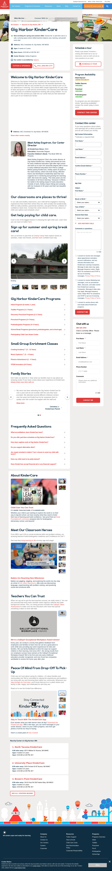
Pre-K (94, 848)
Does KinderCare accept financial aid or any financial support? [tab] (34, 464)
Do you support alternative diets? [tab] (23, 447)
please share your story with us (22, 382)
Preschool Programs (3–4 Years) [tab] (22, 320)
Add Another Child (86, 223)
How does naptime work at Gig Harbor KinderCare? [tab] (29, 442)
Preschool (95, 845)
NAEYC (36, 60)
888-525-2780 (81, 327)
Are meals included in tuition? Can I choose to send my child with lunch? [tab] (35, 453)
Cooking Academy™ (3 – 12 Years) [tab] (23, 349)
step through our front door (20, 682)
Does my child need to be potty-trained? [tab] (25, 459)
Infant (94, 840)
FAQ (45, 12)
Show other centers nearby (20, 135)
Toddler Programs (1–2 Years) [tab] (21, 310)
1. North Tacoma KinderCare (27, 747)
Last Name (79, 149)
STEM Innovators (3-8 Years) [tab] (21, 364)
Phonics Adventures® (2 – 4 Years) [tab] (23, 359)
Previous (15, 261)
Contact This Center (75, 12)
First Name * (79, 191)
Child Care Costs (71, 842)
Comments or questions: (84, 228)
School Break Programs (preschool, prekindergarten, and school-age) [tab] (36, 329)
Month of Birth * (80, 199)
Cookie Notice (37, 866)
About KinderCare (57, 12)
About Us (43, 837)
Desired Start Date (81, 215)
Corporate (43, 848)
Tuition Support (71, 837)
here (30, 222)
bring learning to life (28, 540)
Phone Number (80, 174)
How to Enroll (70, 840)
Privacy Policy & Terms (92, 276)
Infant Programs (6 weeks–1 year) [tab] (23, 305)
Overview (16, 12)
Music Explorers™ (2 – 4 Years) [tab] (22, 354)
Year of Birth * (80, 207)
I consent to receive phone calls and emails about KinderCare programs (87, 305)
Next (65, 261)
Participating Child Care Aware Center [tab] (24, 334)
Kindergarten (96, 851)
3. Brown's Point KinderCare (27, 779)
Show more (20, 403)
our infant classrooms (28, 583)
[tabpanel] (39, 400)
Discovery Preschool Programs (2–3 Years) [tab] (26, 315)
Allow (98, 865)
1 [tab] (38, 415)
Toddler (94, 842)
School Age (96, 854)
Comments (80, 376)
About (58, 6)
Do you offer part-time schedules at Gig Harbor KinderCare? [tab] (33, 437)
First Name (79, 141)
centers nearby (93, 6)
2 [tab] (40, 415)
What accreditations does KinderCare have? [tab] (27, 432)
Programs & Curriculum (32, 6)
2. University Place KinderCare (28, 763)
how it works (32, 733)
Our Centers (16, 6)
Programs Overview (98, 837)
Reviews (37, 12)
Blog (66, 6)
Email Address (80, 157)
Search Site (107, 7)
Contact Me (82, 312)
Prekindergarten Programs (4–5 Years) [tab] (25, 325)
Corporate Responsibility (74, 850)
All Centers (15, 24)
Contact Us (76, 6)
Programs (27, 12)
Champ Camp (39, 236)
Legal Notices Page (19, 867)
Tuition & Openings (21, 66)
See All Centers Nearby (22, 793)
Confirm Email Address (83, 166)
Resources (48, 6)
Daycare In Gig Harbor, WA (31, 24)
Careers (43, 845)
